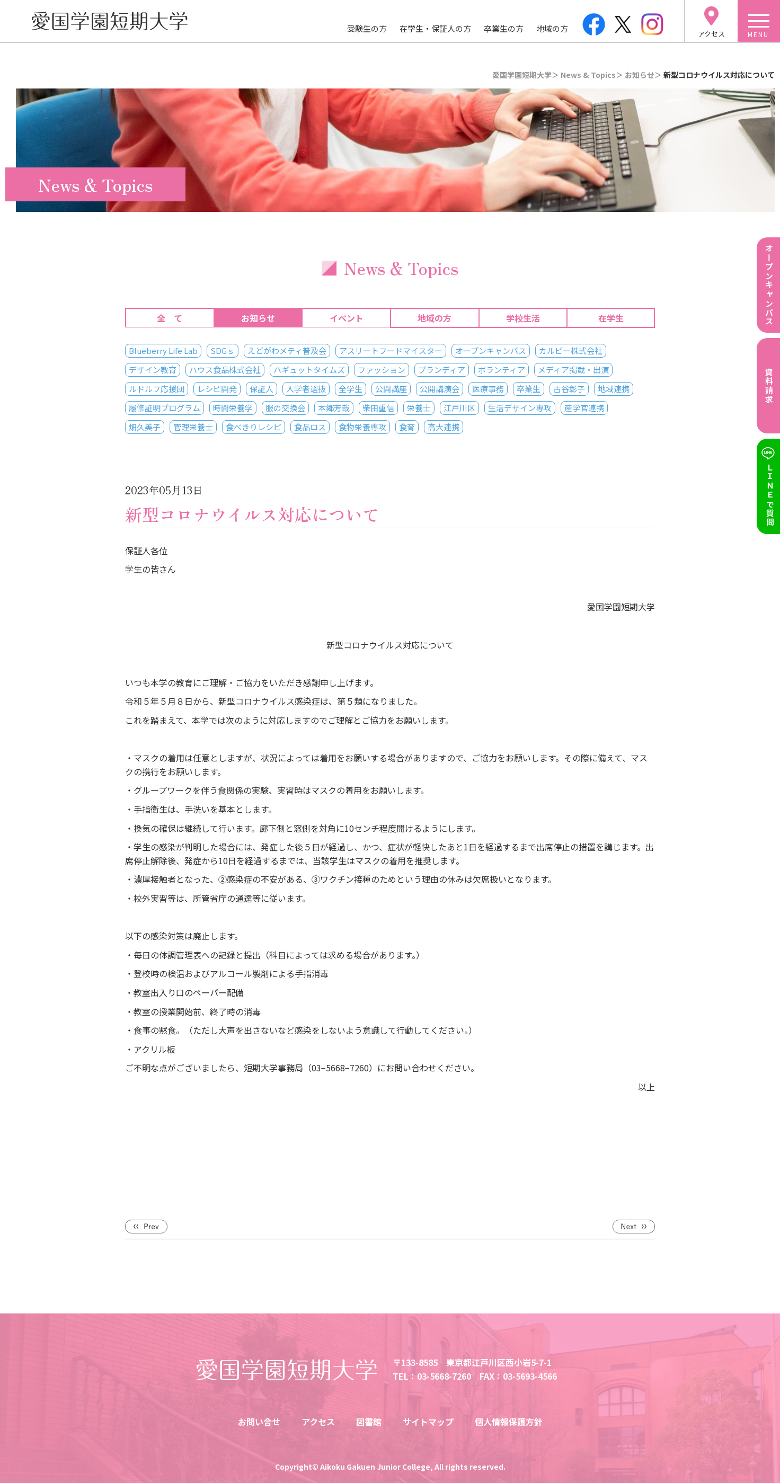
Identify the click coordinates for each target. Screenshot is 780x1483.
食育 (407, 426)
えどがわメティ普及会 (286, 350)
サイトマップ (428, 1421)
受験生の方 (367, 28)
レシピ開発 (217, 388)
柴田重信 (378, 407)
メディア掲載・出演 (573, 369)
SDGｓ (222, 350)
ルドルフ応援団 (156, 388)
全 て (169, 318)
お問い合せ (259, 1421)
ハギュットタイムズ (309, 369)
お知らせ (258, 318)
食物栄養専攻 (362, 426)
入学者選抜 (306, 388)
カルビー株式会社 (570, 350)
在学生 (611, 318)
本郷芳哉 (334, 407)
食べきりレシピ (253, 426)
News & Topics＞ (592, 74)
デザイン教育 (152, 369)
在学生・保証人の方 (435, 28)
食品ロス (310, 426)
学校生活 (523, 318)
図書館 (369, 1421)
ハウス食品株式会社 (225, 369)
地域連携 (614, 388)
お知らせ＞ (643, 74)
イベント (347, 318)
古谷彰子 (569, 388)
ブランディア (441, 369)
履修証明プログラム (164, 407)
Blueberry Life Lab (163, 350)
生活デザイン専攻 (520, 407)
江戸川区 (459, 407)
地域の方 (552, 28)
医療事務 (488, 388)
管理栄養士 (193, 426)
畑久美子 (145, 426)
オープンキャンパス (490, 350)
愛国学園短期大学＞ (525, 74)
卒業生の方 (504, 28)
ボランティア (501, 369)
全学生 (350, 388)
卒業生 (528, 388)
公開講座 (391, 388)
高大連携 (443, 426)
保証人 (261, 388)
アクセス (318, 1421)
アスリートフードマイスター (390, 350)
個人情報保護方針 (509, 1421)
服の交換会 (285, 407)
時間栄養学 (233, 407)
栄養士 (419, 407)
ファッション (381, 369)
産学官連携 (584, 407)
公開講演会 (439, 388)
